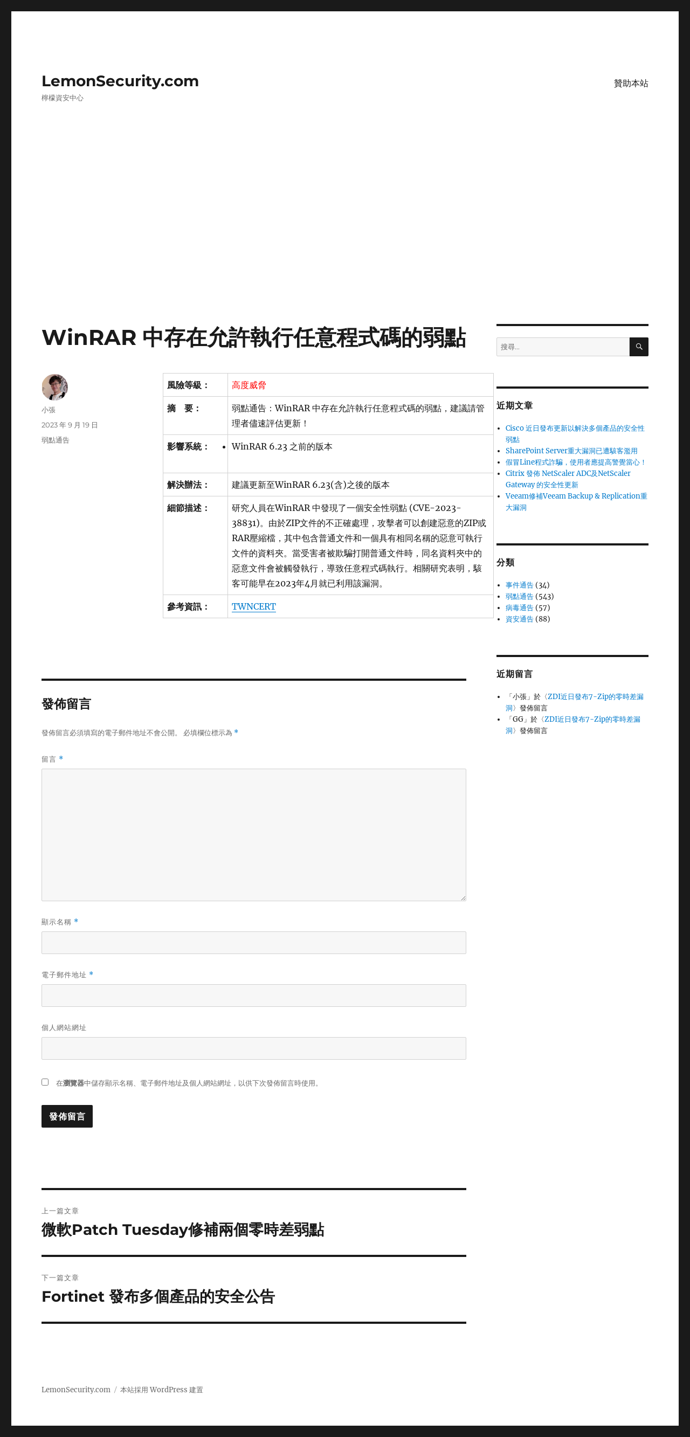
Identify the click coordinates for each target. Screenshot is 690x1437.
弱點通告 (56, 440)
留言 (53, 759)
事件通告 (520, 585)
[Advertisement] (345, 244)
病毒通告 (520, 607)
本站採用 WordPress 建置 (161, 1389)
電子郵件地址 (68, 974)
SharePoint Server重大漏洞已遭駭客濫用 (572, 450)
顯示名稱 (60, 922)
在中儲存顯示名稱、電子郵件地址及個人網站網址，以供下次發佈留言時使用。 (189, 1083)
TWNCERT (254, 606)
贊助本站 (631, 83)
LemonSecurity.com (120, 81)
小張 (49, 409)
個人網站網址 (64, 1027)
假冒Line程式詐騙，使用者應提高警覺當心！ (576, 462)
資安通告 (520, 619)
